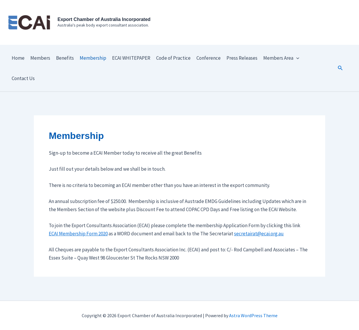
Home (18, 58)
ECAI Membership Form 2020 (78, 233)
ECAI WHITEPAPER (131, 58)
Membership (93, 58)
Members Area (281, 58)
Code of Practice (173, 58)
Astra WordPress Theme (253, 315)
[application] (296, 58)
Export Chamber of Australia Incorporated (104, 19)
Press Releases (241, 58)
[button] (340, 68)
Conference (208, 58)
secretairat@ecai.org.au (259, 233)
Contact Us (23, 78)
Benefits (65, 58)
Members (40, 58)
